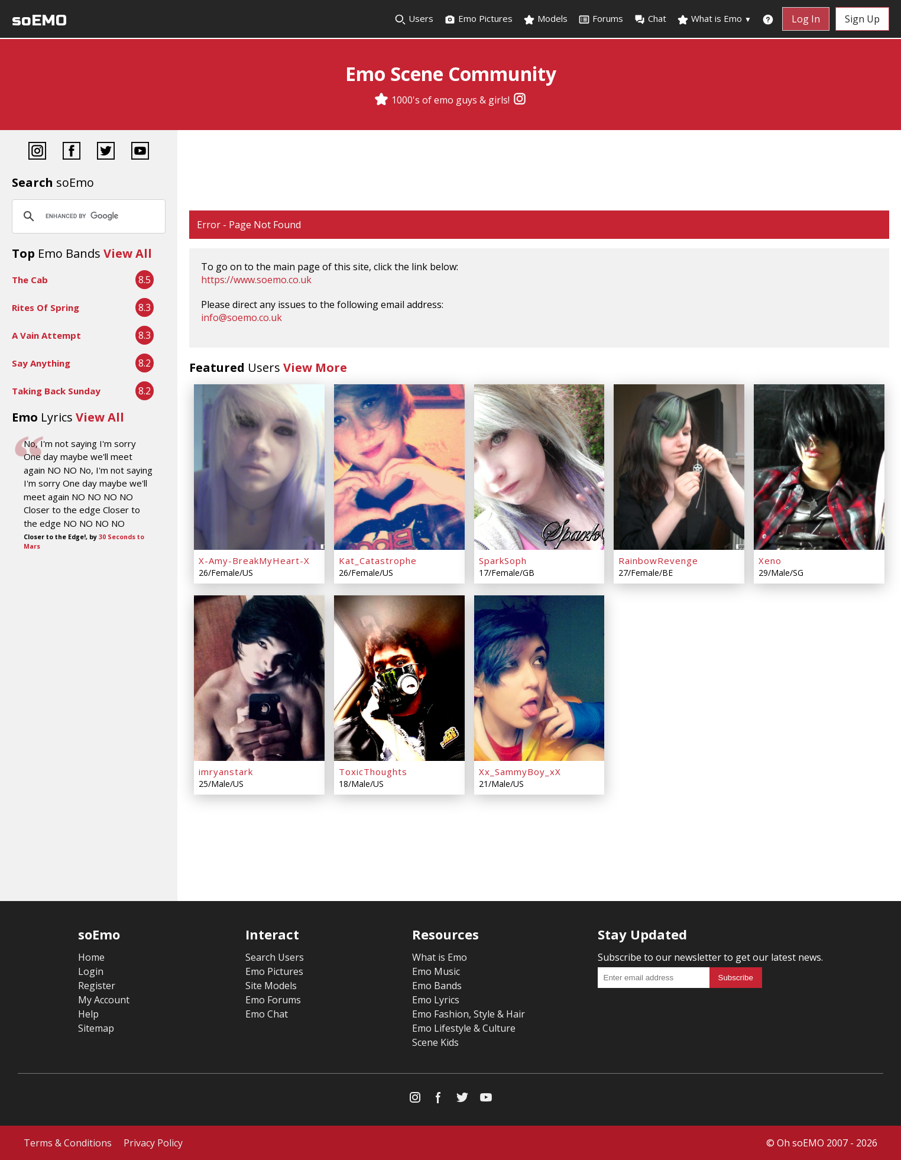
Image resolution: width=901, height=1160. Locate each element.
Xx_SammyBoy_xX (520, 771)
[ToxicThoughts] (399, 678)
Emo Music (436, 971)
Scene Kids (435, 1042)
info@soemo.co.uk (241, 317)
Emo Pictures (478, 18)
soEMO (39, 20)
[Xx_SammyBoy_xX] (539, 678)
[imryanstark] (259, 678)
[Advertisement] (539, 171)
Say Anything (41, 363)
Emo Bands (437, 985)
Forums (600, 18)
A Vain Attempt (46, 335)
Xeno (770, 560)
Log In (806, 18)
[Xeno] (819, 467)
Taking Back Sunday (56, 391)
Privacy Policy (153, 1142)
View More (315, 367)
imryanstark (226, 771)
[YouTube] (140, 152)
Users (413, 18)
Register (96, 985)
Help (88, 1013)
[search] (87, 216)
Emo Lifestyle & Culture (464, 1028)
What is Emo (714, 18)
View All (127, 253)
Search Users (274, 957)
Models (545, 18)
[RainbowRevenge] (679, 467)
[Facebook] (71, 152)
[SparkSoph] (539, 467)
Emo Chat (266, 1013)
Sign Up (862, 18)
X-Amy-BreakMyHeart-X (254, 560)
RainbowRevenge (658, 560)
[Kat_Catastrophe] (399, 467)
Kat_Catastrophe (378, 560)
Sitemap (96, 1028)
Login (90, 971)
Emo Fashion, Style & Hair (468, 1013)
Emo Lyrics (435, 999)
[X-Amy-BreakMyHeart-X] (259, 467)
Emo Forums (273, 999)
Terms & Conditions (68, 1142)
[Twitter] (106, 152)
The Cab (30, 280)
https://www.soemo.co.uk (256, 279)
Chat (650, 18)
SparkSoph (503, 560)
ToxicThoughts (373, 771)
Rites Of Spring (45, 307)
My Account (103, 999)
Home (91, 957)
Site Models (271, 985)
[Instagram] (519, 99)
